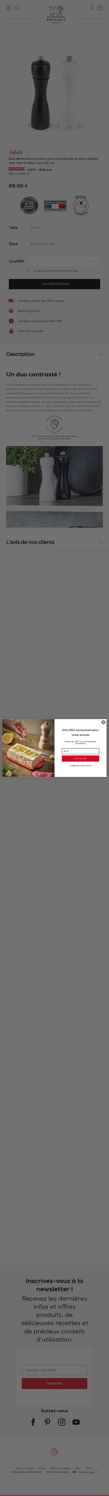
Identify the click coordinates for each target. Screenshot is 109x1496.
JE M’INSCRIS (80, 758)
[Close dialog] (103, 722)
